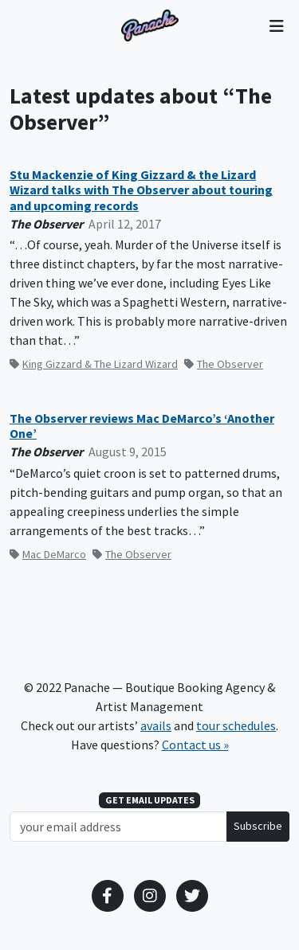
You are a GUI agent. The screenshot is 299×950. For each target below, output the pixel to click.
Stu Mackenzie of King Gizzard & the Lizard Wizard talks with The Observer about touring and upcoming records (141, 190)
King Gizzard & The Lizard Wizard (94, 364)
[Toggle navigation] (276, 25)
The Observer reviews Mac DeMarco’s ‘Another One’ (142, 426)
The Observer (223, 364)
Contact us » (195, 745)
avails (155, 725)
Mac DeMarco (48, 554)
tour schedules (236, 725)
